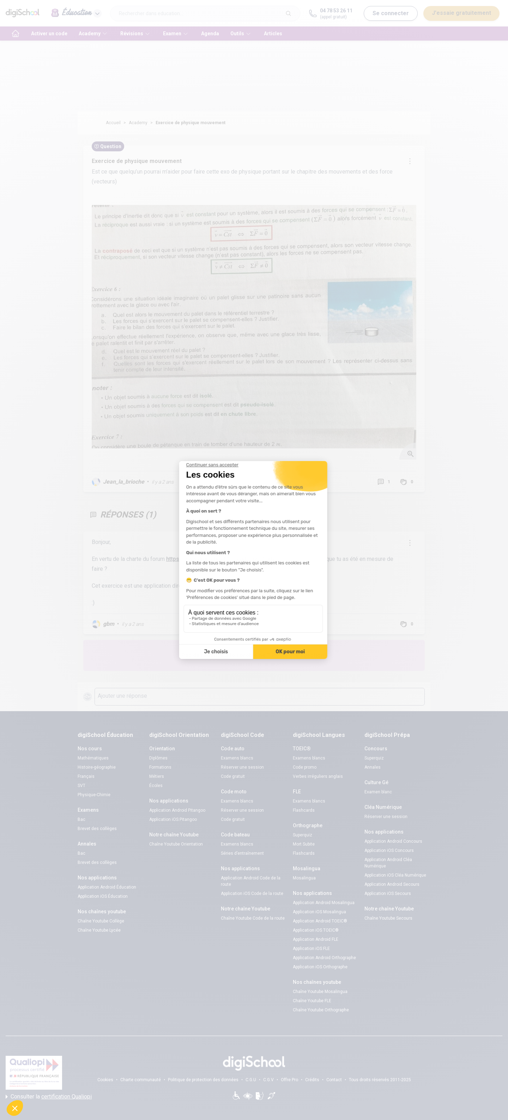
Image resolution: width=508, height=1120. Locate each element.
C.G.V (268, 1079)
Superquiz (302, 835)
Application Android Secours (391, 884)
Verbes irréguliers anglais (318, 776)
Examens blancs (237, 758)
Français (86, 776)
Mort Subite (304, 844)
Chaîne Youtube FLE (312, 1000)
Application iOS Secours (387, 893)
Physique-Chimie (94, 794)
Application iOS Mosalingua (319, 911)
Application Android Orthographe (324, 957)
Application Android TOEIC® (320, 921)
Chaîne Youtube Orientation (176, 844)
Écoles (156, 785)
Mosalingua (304, 878)
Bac (81, 819)
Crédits (312, 1079)
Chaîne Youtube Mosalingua (320, 991)
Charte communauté (140, 1079)
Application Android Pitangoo (177, 810)
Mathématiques (93, 758)
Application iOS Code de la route (252, 893)
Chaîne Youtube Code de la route (253, 918)
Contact (334, 1079)
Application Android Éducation (107, 887)
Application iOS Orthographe (320, 966)
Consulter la (49, 1096)
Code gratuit (233, 776)
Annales (372, 767)
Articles (273, 33)
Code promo (304, 767)
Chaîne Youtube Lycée (99, 930)
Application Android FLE (315, 939)
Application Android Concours (393, 841)
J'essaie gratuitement (461, 13)
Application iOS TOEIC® (316, 930)
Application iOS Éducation (103, 896)
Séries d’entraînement (242, 853)
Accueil (113, 122)
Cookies (105, 1079)
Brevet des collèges (97, 828)
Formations (160, 767)
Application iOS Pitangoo (173, 819)
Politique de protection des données (203, 1079)
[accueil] (15, 33)
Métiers (156, 776)
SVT (81, 785)
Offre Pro (289, 1079)
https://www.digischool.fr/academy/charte (221, 559)
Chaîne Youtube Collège (101, 921)
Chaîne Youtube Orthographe (321, 1009)
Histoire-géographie (97, 767)
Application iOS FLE (311, 948)
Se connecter (391, 13)
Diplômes (158, 758)
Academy (138, 122)
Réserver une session (242, 767)
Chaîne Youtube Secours (388, 918)
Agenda (210, 33)
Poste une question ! (299, 655)
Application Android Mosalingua (324, 902)
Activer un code (49, 33)
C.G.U (251, 1079)
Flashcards (304, 810)
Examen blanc (378, 791)
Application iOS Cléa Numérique (395, 875)
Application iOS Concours (389, 850)
